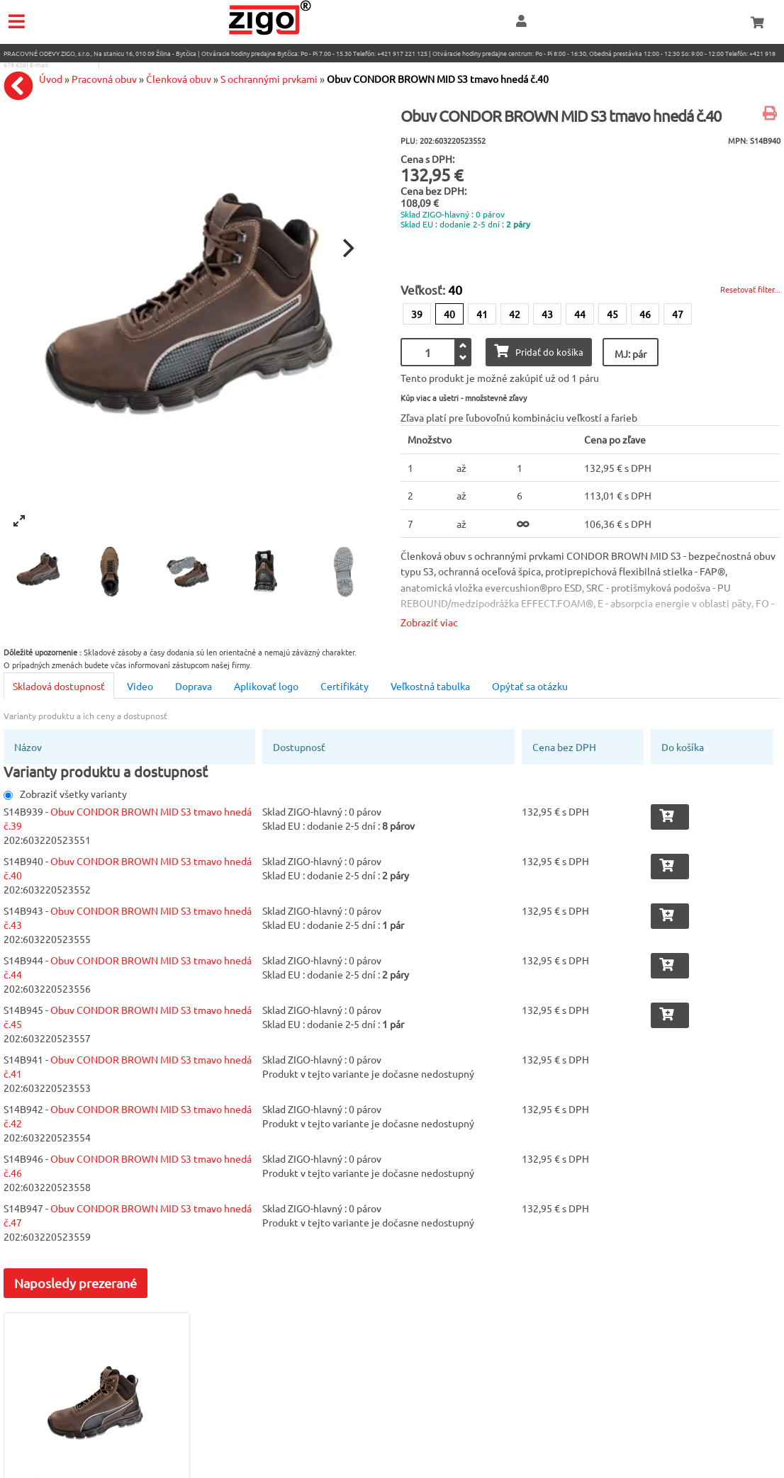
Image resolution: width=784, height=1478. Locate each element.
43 (547, 314)
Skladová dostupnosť (59, 685)
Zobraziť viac (429, 622)
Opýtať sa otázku (530, 685)
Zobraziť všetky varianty (65, 793)
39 (416, 314)
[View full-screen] (19, 520)
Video (140, 685)
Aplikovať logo (266, 685)
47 (677, 314)
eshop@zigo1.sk (73, 64)
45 (612, 314)
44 (580, 314)
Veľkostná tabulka (430, 685)
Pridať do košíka (538, 351)
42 (514, 314)
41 (482, 314)
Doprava (193, 685)
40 (449, 314)
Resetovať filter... (750, 289)
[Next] (346, 248)
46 (645, 314)
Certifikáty (344, 685)
